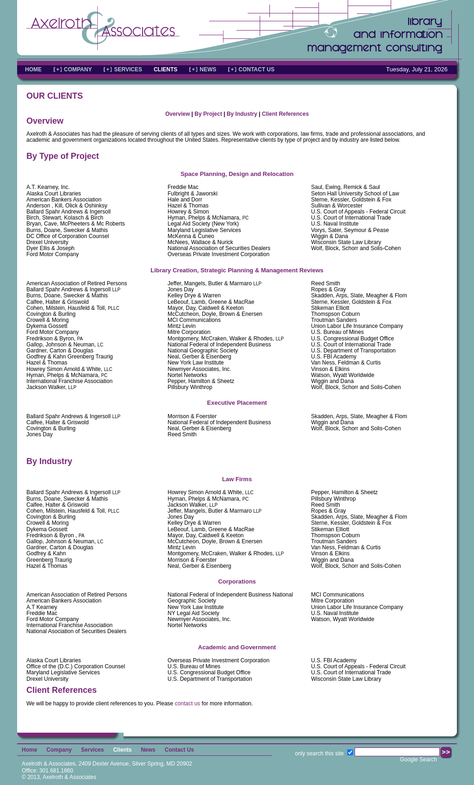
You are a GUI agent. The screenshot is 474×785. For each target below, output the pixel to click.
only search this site (319, 753)
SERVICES (128, 69)
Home (29, 750)
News (148, 750)
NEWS (208, 69)
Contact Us (179, 750)
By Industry (242, 114)
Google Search (418, 759)
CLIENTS (165, 69)
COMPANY (78, 69)
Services (92, 750)
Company (59, 750)
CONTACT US (256, 69)
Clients (122, 750)
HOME (33, 69)
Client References (285, 114)
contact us (187, 703)
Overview (177, 114)
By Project (208, 114)
